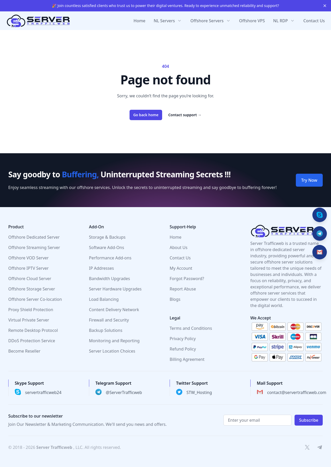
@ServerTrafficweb (124, 392)
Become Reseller (24, 351)
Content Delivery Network (114, 309)
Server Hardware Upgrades (115, 289)
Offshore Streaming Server (34, 247)
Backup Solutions (105, 330)
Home (139, 21)
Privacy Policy (183, 338)
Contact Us (314, 21)
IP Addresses (101, 268)
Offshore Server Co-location (35, 299)
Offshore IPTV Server (28, 268)
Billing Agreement (187, 359)
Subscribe (308, 420)
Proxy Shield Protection (30, 309)
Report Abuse (183, 289)
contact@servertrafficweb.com (296, 392)
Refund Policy (183, 349)
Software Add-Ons (106, 247)
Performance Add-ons (110, 258)
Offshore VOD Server (28, 258)
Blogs (175, 299)
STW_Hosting (199, 392)
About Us (178, 247)
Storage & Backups (107, 237)
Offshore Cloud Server (29, 278)
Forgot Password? (187, 278)
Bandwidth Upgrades (109, 278)
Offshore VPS (252, 21)
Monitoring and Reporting (114, 341)
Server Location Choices (112, 351)
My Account (181, 268)
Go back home (146, 114)
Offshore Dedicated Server (34, 237)
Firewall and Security (109, 320)
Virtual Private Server (28, 320)
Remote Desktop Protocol (33, 330)
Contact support (184, 114)
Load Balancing (104, 299)
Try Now (309, 180)
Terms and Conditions (191, 328)
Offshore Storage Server (31, 289)
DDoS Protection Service (31, 341)
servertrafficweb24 (43, 392)
